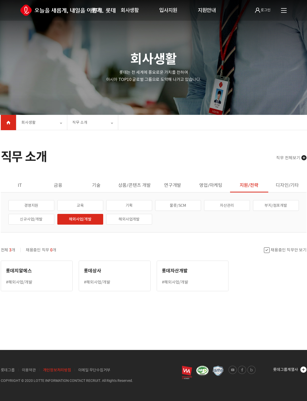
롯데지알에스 (19, 271)
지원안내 (207, 10)
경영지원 (31, 205)
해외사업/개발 (80, 219)
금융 (58, 185)
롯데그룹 (8, 370)
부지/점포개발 (275, 205)
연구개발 (172, 185)
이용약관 (29, 370)
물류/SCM (178, 205)
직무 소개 (79, 122)
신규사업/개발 (31, 219)
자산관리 (227, 205)
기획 (129, 205)
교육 (80, 205)
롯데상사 (92, 271)
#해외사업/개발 (19, 282)
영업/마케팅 (210, 185)
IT (20, 185)
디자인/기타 (287, 185)
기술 (96, 185)
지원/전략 (249, 185)
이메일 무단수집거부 (94, 370)
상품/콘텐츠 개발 (134, 185)
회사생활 (130, 10)
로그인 (263, 10)
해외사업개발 (129, 219)
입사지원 (168, 10)
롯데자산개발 (175, 271)
